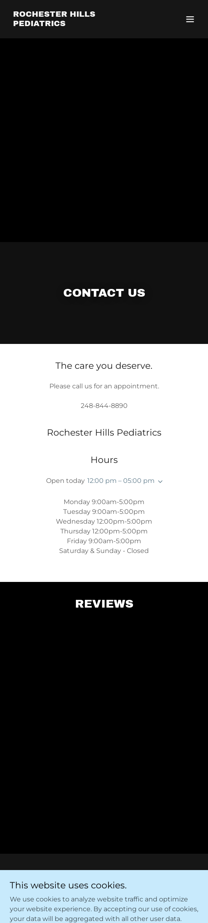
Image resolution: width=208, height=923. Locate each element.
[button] (190, 19)
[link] (75, 24)
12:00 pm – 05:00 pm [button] (121, 481)
